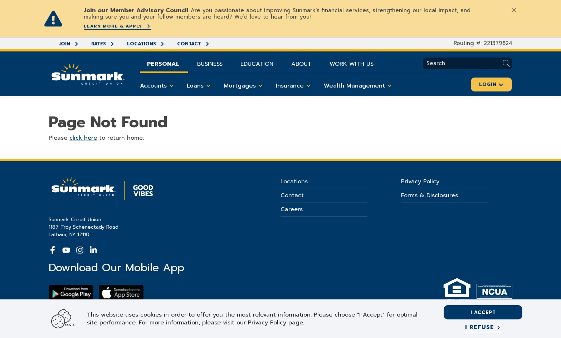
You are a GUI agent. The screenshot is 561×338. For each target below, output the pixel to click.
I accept (483, 312)
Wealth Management (359, 85)
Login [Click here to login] (491, 84)
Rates (103, 43)
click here (83, 138)
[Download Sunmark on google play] (71, 293)
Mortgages (244, 85)
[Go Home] (88, 73)
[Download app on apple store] (121, 293)
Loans (200, 85)
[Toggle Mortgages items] (260, 85)
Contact (193, 43)
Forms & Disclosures (429, 195)
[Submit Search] (507, 63)
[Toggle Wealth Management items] (389, 85)
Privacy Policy (420, 181)
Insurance (294, 85)
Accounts (158, 85)
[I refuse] (483, 327)
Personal (163, 64)
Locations (146, 43)
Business (210, 64)
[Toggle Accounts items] (171, 85)
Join (69, 43)
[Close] (514, 10)
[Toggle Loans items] (208, 85)
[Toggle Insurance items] (308, 85)
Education (256, 64)
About (301, 64)
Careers (291, 209)
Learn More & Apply (117, 26)
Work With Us (352, 64)
